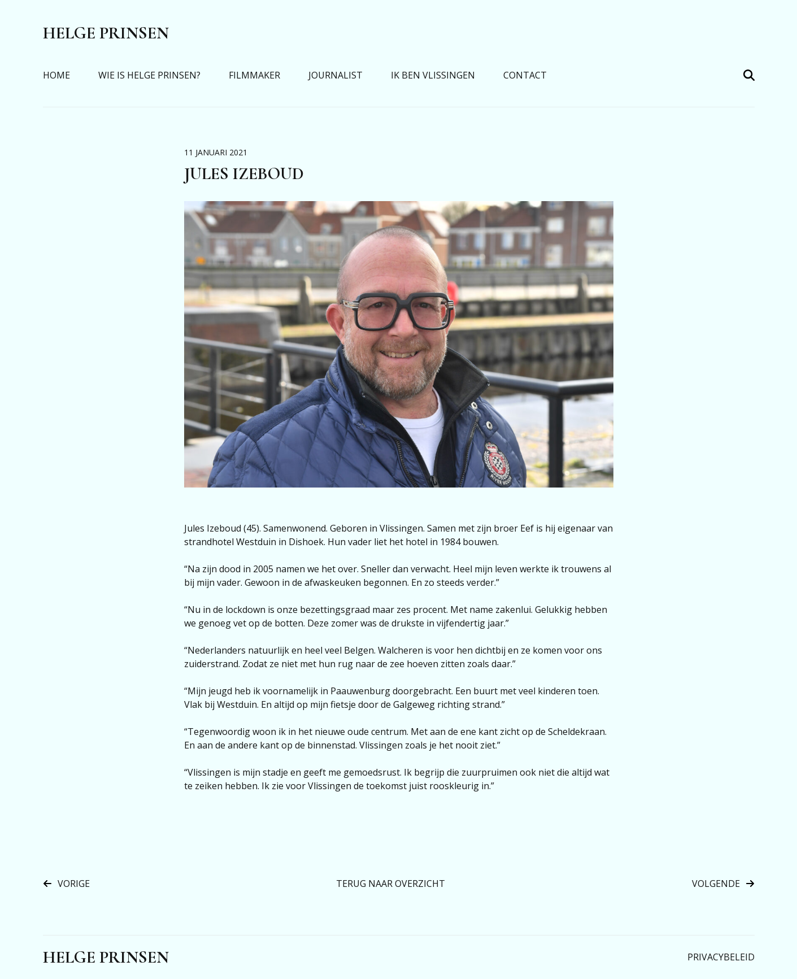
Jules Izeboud (244, 173)
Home (56, 75)
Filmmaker (254, 75)
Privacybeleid (721, 957)
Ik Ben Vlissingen (433, 75)
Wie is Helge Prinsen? (149, 75)
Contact (525, 75)
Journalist (335, 75)
